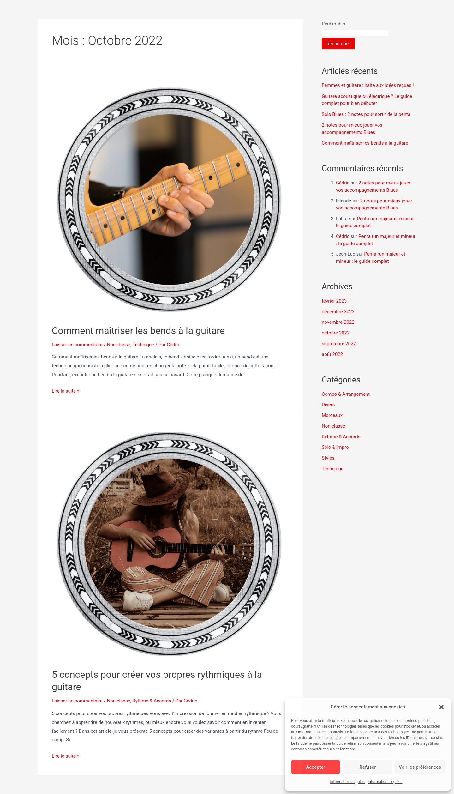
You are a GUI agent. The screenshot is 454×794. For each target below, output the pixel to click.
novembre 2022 (338, 322)
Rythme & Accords (152, 701)
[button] (441, 707)
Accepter (315, 767)
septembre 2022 (339, 343)
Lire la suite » (65, 391)
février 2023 (334, 301)
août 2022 (332, 354)
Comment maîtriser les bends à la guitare (138, 330)
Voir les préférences (420, 767)
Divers (328, 404)
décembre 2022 (338, 312)
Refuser (367, 767)
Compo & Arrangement (346, 394)
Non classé (118, 344)
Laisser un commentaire (77, 344)
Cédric (342, 183)
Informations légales (347, 781)
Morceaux (332, 415)
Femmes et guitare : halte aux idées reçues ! (368, 85)
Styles (328, 458)
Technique (143, 344)
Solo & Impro (335, 447)
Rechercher (333, 24)
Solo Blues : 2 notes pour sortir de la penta (366, 114)
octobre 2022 (335, 333)
